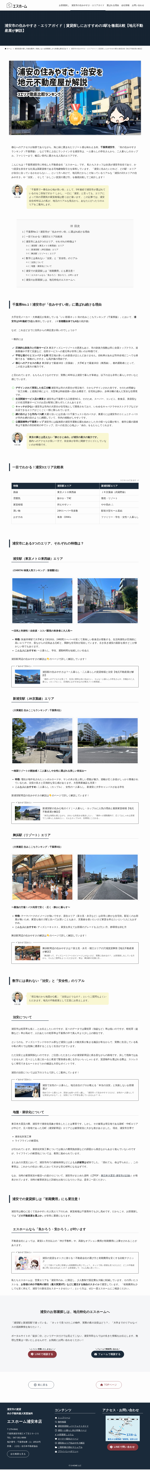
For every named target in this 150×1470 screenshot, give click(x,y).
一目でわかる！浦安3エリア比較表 (44, 236)
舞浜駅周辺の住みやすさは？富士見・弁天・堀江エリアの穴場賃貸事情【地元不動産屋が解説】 (88, 950)
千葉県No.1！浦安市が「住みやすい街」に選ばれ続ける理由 (58, 231)
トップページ (64, 1418)
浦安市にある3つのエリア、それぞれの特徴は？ (51, 241)
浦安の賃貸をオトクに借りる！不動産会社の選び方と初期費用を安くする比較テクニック (88, 1260)
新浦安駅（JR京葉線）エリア (44, 249)
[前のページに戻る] (41, 1385)
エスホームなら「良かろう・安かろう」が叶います (54, 275)
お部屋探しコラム (65, 1434)
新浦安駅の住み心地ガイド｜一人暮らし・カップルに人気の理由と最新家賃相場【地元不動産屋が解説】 (88, 810)
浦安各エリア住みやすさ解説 (71, 1443)
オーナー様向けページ (68, 1439)
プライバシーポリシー (68, 1451)
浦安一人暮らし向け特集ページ (72, 1430)
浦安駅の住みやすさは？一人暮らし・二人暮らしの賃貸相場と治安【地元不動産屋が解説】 (88, 673)
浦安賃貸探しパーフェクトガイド (73, 1426)
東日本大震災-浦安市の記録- (116, 1175)
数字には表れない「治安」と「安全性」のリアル (51, 258)
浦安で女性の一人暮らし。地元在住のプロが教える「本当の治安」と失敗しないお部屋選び (88, 1087)
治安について (37, 262)
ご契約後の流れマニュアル (70, 1447)
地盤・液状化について (41, 266)
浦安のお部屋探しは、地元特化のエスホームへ (50, 280)
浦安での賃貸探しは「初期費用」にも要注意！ (50, 271)
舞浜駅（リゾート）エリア (43, 253)
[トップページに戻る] (109, 1385)
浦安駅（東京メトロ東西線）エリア (47, 245)
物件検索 (62, 1422)
